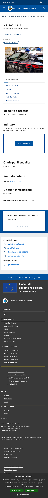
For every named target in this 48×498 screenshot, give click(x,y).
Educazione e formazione (16, 372)
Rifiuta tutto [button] (31, 490)
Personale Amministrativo (12, 338)
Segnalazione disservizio (12, 451)
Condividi (8, 34)
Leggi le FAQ (8, 454)
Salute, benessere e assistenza (17, 381)
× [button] (46, 475)
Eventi (6, 413)
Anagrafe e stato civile (11, 350)
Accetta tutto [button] (16, 490)
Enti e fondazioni (9, 332)
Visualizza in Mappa (24, 143)
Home (4, 16)
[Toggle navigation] (4, 8)
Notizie (6, 396)
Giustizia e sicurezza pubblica (17, 375)
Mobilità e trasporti (10, 362)
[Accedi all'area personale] (40, 2)
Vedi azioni (17, 34)
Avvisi (6, 402)
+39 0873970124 (16, 181)
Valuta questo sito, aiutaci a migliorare (24, 277)
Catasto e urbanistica (11, 359)
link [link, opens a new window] (42, 486)
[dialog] (24, 485)
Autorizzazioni (12, 384)
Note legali (7, 473)
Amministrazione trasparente (13, 467)
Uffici (6, 329)
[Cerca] (44, 8)
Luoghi (25, 16)
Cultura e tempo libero (11, 353)
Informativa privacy (10, 470)
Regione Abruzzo (8, 2)
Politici (6, 335)
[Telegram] (4, 314)
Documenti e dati (9, 341)
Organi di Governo (10, 323)
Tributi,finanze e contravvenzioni (18, 378)
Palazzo (32, 16)
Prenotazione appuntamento (13, 448)
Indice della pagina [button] (12, 79)
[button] (24, 495)
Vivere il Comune (14, 16)
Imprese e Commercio (11, 356)
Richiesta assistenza (10, 457)
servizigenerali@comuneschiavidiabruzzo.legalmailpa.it (22, 437)
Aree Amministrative (11, 326)
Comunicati (8, 399)
